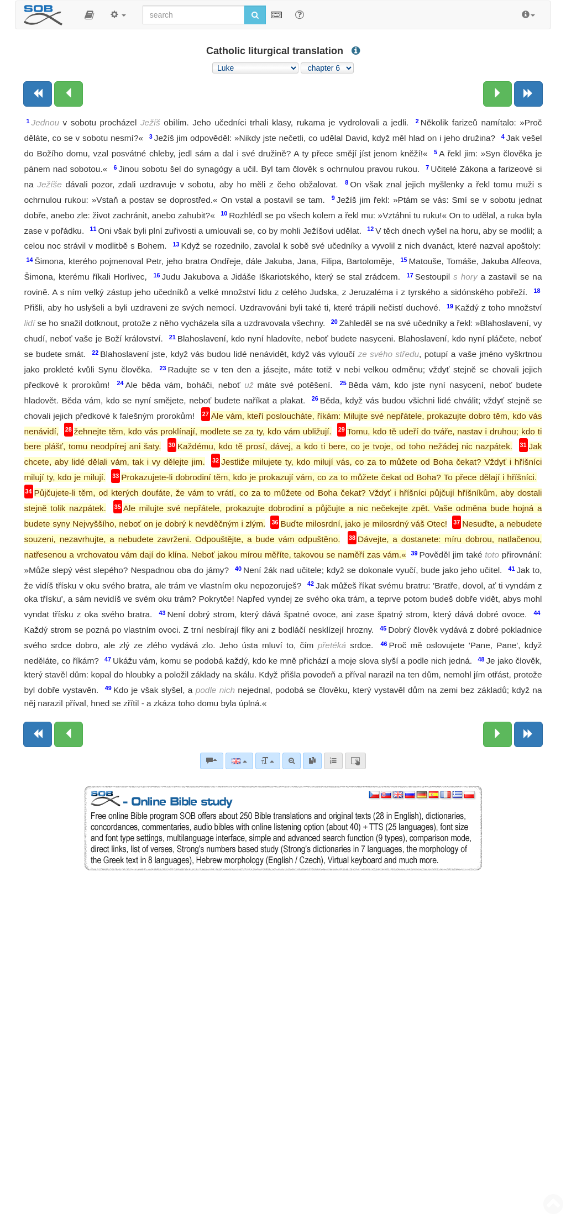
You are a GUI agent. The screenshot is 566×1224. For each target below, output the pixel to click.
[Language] (239, 761)
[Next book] (528, 94)
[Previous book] (37, 94)
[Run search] (255, 15)
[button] (89, 15)
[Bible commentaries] (211, 761)
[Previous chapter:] (68, 94)
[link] (312, 761)
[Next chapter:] (497, 94)
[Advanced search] (291, 761)
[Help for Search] (299, 14)
